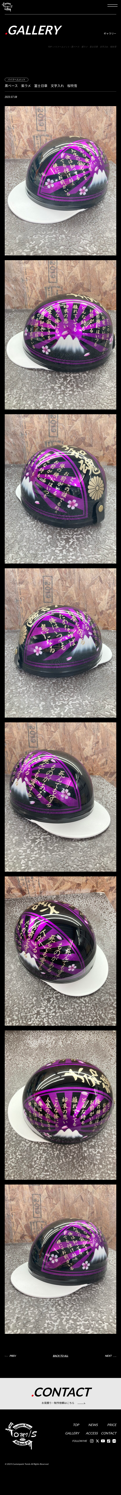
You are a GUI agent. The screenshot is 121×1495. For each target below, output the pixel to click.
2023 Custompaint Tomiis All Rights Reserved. (27, 1480)
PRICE (111, 1426)
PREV (12, 1356)
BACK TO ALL (60, 1356)
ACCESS (91, 1434)
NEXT (108, 1356)
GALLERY (71, 1434)
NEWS (93, 1426)
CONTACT (108, 1434)
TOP (75, 1426)
